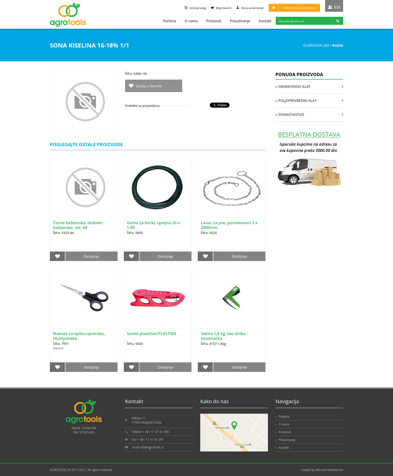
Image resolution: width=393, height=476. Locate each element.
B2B (337, 7)
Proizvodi (213, 21)
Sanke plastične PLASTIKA (151, 333)
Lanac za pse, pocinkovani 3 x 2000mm (229, 225)
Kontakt (265, 21)
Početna (169, 21)
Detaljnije (91, 256)
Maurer (58, 348)
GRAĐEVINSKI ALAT (316, 45)
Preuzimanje (240, 21)
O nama (191, 21)
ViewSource (335, 470)
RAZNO (338, 45)
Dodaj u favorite (149, 86)
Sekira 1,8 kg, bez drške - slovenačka (224, 336)
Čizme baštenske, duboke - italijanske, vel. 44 (79, 225)
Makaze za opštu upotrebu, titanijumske (79, 336)
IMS (318, 470)
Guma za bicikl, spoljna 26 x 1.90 (153, 225)
